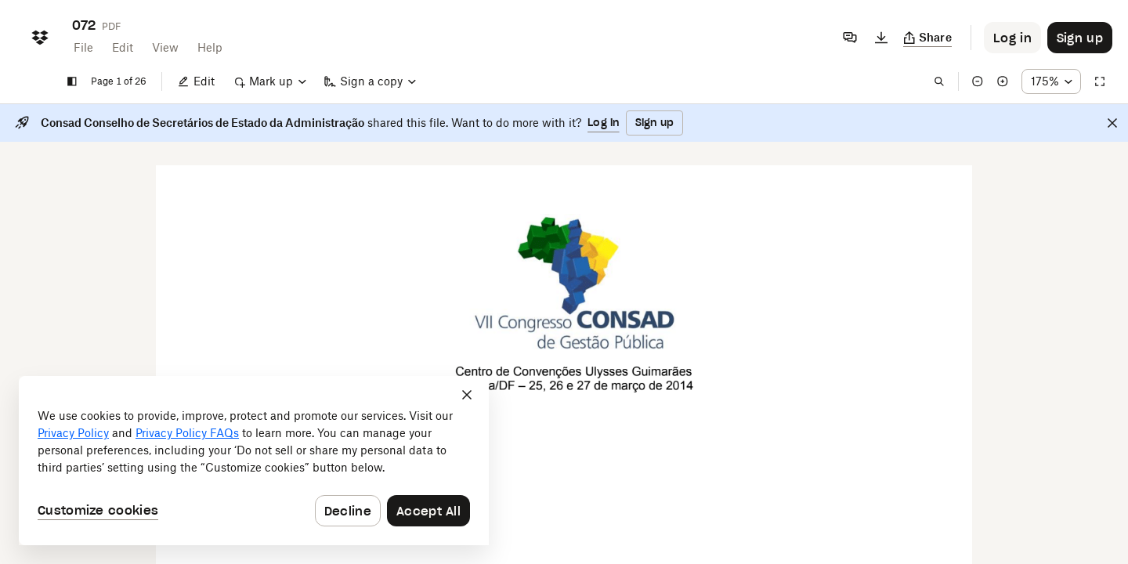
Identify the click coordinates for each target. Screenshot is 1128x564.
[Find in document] (939, 81)
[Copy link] (928, 37)
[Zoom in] (1002, 81)
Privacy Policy (73, 432)
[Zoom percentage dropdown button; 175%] (1051, 81)
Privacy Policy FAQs (187, 432)
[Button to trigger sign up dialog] (1079, 37)
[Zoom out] (977, 81)
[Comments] (850, 37)
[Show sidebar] (72, 81)
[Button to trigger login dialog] (1012, 37)
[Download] (881, 37)
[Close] (1112, 123)
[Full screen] (1099, 81)
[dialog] (254, 460)
